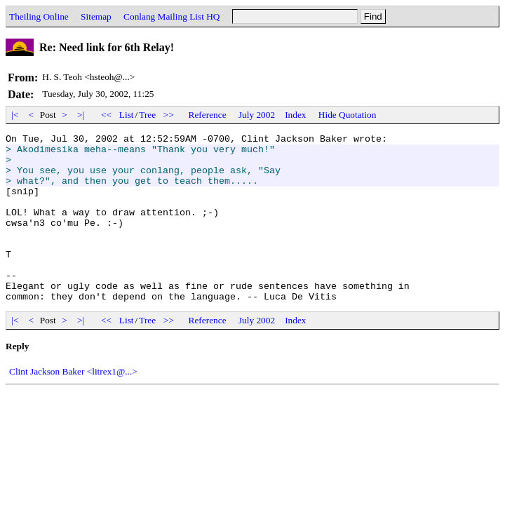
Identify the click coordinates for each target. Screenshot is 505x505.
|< (15, 114)
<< (106, 114)
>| (81, 114)
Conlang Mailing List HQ (171, 16)
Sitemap (96, 16)
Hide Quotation (347, 114)
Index (295, 114)
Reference (208, 114)
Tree (147, 114)
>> (169, 114)
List (126, 114)
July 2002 (256, 114)
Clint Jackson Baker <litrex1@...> (73, 405)
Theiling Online (39, 16)
